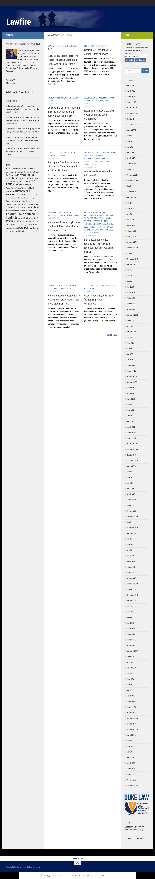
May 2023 (130, 281)
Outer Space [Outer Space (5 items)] (9, 228)
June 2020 (130, 477)
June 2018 (130, 612)
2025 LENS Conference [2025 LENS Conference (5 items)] (33, 185)
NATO (100, 156)
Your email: (128, 53)
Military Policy (91, 156)
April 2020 (130, 489)
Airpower (88, 212)
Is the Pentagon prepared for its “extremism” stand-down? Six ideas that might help (64, 299)
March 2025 (131, 158)
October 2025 (131, 119)
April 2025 (130, 152)
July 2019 (130, 539)
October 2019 (131, 522)
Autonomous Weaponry (93, 215)
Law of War (52, 46)
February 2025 (131, 164)
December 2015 (132, 780)
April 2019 (130, 556)
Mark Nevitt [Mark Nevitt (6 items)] (20, 218)
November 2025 (132, 113)
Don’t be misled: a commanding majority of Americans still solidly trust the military (64, 111)
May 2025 (130, 147)
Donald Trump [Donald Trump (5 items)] (21, 204)
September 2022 (132, 326)
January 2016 (131, 774)
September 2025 (132, 124)
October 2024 (131, 186)
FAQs (104, 876)
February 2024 (131, 231)
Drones (108, 218)
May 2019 (130, 550)
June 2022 (130, 343)
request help (111, 876)
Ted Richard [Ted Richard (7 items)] (19, 231)
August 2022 (131, 332)
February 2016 (131, 769)
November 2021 (132, 382)
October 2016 (131, 724)
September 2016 (132, 729)
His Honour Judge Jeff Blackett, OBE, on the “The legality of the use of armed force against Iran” (22, 140)
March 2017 (131, 696)
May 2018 (130, 617)
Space (108, 161)
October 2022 (131, 321)
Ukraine (87, 104)
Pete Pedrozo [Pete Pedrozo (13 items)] (26, 227)
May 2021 (130, 416)
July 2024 (130, 203)
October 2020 (131, 455)
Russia (112, 98)
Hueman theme (34, 867)
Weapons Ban (89, 233)
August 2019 (131, 533)
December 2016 (132, 713)
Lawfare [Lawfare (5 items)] (35, 211)
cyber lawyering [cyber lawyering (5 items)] (29, 198)
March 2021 (131, 427)
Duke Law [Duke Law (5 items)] (28, 204)
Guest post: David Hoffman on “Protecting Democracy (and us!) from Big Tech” (63, 166)
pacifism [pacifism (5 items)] (15, 228)
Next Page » (112, 335)
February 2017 (131, 701)
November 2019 (132, 517)
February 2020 (131, 500)
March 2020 (131, 494)
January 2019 (131, 573)
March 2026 (131, 91)
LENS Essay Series (65, 46)
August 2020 (131, 466)
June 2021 (130, 410)
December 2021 (132, 377)
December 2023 (132, 242)
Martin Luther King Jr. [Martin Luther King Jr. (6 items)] (31, 218)
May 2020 (130, 483)
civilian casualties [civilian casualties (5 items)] (11, 198)
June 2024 (130, 208)
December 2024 (132, 175)
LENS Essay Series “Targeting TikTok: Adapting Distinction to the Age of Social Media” (63, 59)
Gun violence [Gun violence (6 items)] (22, 207)
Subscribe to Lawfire (78, 858)
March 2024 (131, 225)
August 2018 (131, 601)
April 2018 (130, 623)
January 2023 (131, 304)
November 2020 (132, 449)
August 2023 (131, 264)
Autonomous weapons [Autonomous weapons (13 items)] (18, 192)
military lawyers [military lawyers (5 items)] (33, 221)
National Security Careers (103, 227)
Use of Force (96, 164)
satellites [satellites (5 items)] (36, 228)
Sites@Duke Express (58, 876)
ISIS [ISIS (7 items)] (31, 211)
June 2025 (130, 141)
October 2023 (131, 253)
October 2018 (131, 589)
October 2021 (131, 388)
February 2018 (131, 634)
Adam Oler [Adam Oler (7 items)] (9, 188)
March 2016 (131, 763)
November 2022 (132, 315)
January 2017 (131, 707)
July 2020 (130, 472)
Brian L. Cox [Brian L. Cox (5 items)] (35, 195)
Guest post (103, 98)
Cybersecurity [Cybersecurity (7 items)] (11, 201)
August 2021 (131, 399)
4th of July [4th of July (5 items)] (8, 169)
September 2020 (132, 461)
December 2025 (132, 108)
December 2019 (132, 511)
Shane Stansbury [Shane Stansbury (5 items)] (10, 231)
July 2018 (130, 606)
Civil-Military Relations (70, 98)
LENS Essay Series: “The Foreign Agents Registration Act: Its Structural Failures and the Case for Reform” (22, 109)
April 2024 (130, 220)
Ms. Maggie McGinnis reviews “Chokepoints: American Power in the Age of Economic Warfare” (23, 152)
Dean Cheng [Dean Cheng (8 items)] (31, 201)
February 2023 (131, 298)
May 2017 (130, 685)
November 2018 (132, 584)
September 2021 (132, 393)
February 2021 (131, 433)
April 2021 (130, 421)
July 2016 (130, 741)
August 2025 (131, 130)
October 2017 (131, 657)
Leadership (97, 221)
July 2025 (130, 136)
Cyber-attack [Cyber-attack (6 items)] (21, 198)
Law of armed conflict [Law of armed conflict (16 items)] (20, 215)
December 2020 (132, 444)
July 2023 (130, 270)
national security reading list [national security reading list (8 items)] (17, 224)
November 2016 (132, 718)
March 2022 (131, 360)
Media (113, 153)
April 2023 (130, 287)
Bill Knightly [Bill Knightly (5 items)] (20, 195)
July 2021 (130, 405)
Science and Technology (93, 101)
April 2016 (130, 757)
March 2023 (131, 292)
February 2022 (131, 365)
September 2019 (132, 528)
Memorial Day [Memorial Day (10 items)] (12, 221)
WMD (98, 233)
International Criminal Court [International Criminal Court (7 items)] (20, 211)
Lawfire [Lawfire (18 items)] (11, 214)
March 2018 (131, 629)
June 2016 (130, 746)
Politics (57, 289)
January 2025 (131, 169)
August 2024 (131, 197)
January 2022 (131, 371)
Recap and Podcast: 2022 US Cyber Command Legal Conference (99, 114)
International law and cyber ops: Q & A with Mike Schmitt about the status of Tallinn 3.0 (64, 226)
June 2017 (130, 679)
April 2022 (130, 354)
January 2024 (131, 236)
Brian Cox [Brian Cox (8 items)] (27, 194)
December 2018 (132, 578)
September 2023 (132, 259)
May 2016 (130, 752)
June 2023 (130, 276)
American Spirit (54, 98)
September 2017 (132, 662)
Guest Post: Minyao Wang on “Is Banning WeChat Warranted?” (99, 299)
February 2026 (131, 96)
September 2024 (132, 192)
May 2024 (130, 214)
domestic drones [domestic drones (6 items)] (11, 204)
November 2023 (132, 248)
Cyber (86, 98)
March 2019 (131, 561)
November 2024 (132, 180)
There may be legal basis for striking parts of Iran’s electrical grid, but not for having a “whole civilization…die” (22, 120)
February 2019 (131, 567)
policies (98, 876)
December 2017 (132, 645)
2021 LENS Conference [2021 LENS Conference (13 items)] (21, 182)
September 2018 (132, 595)
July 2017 (130, 673)
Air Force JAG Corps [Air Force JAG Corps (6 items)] (20, 188)
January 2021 (131, 438)
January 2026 (131, 102)
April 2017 (130, 690)
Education (94, 98)
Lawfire (18, 22)
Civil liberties (53, 286)
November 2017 (132, 651)
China (106, 215)
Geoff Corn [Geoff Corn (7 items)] (13, 207)
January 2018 (131, 640)
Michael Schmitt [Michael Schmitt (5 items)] (24, 221)
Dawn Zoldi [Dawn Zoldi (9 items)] (21, 201)
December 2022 (132, 309)
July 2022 (130, 337)
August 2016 (131, 735)
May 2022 (130, 349)
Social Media (89, 46)
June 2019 (130, 545)
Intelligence (95, 153)
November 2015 (132, 785)
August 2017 (131, 668)
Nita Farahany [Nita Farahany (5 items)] (33, 225)
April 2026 (130, 85)
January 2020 (131, 505)
